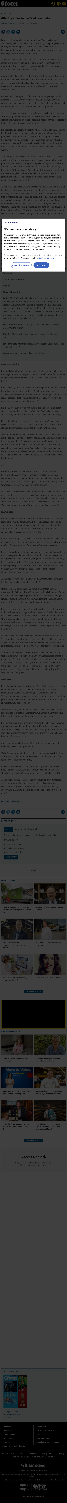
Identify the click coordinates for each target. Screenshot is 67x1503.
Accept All (41, 265)
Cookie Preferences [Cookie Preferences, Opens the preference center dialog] (21, 265)
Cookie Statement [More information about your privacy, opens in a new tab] (46, 258)
